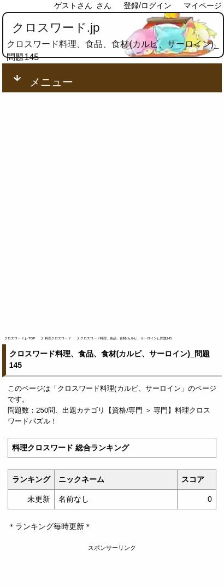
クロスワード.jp (56, 27)
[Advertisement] (112, 210)
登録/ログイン (147, 5)
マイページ (203, 5)
